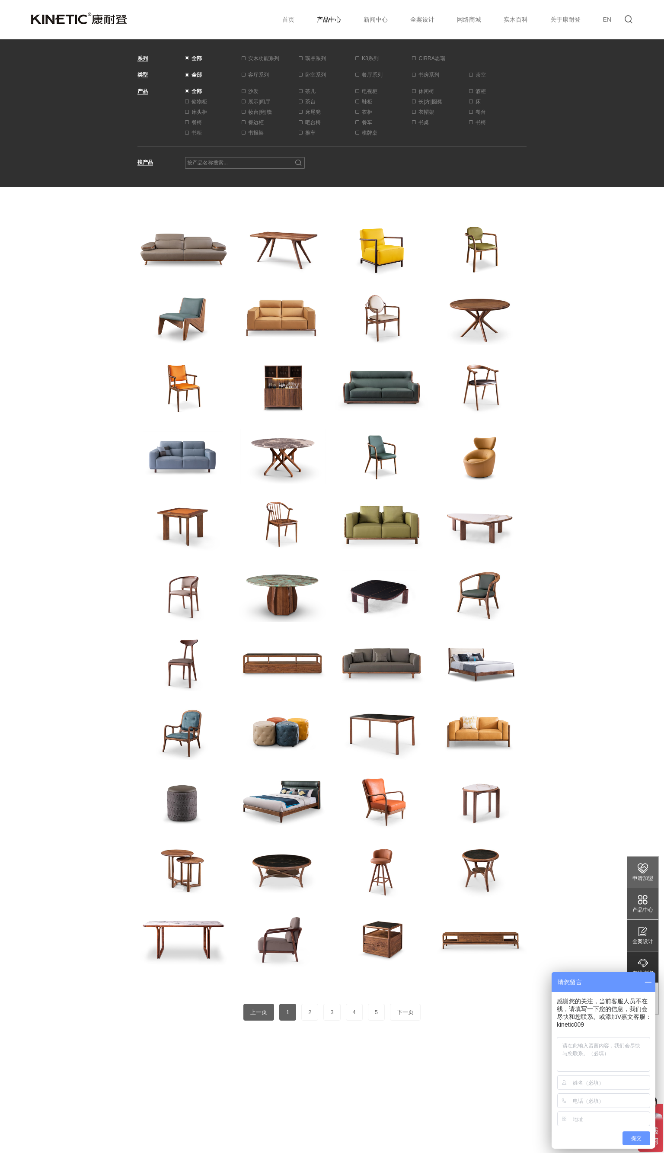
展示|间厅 (259, 102)
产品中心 (329, 19)
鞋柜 (367, 102)
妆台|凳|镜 (259, 112)
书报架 (256, 133)
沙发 (253, 91)
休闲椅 (426, 91)
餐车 (367, 122)
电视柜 (369, 91)
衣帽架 (426, 112)
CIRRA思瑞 (431, 58)
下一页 (405, 1012)
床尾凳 (313, 112)
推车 (310, 133)
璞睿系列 (315, 58)
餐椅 (197, 122)
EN (607, 19)
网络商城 (469, 19)
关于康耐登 (565, 19)
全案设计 (422, 19)
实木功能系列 (263, 58)
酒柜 (481, 91)
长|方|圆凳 (430, 102)
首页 (288, 19)
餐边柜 (256, 122)
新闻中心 (376, 19)
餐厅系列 (372, 75)
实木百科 (516, 19)
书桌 (423, 122)
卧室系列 (315, 75)
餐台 (481, 112)
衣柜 (367, 112)
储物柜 (199, 102)
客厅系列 (258, 75)
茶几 (310, 91)
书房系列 (428, 75)
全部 (197, 58)
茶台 (310, 102)
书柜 (197, 133)
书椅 (481, 122)
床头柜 (199, 112)
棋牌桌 (369, 133)
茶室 (481, 75)
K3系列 (370, 58)
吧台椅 (313, 122)
